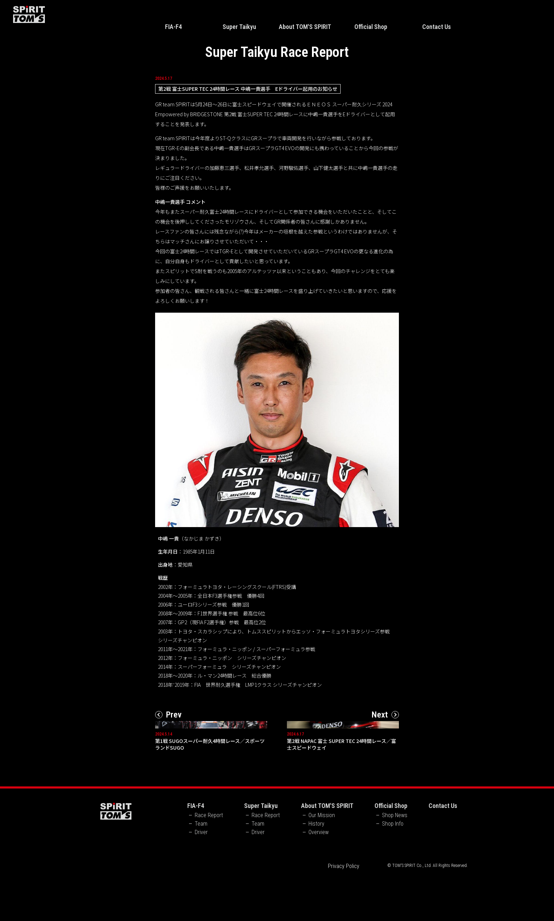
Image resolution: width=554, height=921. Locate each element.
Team (201, 870)
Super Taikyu (239, 26)
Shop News (394, 861)
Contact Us (436, 26)
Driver (201, 878)
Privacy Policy (343, 912)
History (316, 870)
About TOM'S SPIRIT (305, 26)
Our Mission (321, 861)
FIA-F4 (173, 26)
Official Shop (370, 26)
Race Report (209, 861)
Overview (318, 878)
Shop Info (392, 870)
